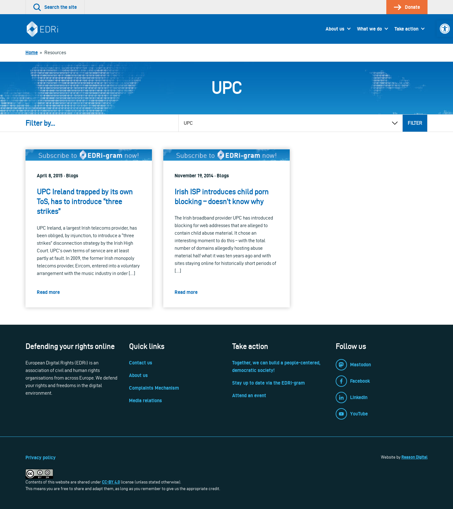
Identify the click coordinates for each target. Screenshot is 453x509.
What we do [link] (369, 28)
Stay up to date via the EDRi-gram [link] (268, 383)
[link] (445, 28)
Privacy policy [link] (40, 457)
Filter (415, 123)
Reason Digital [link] (414, 457)
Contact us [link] (140, 362)
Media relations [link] (145, 400)
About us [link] (335, 28)
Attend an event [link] (249, 395)
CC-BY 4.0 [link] (111, 481)
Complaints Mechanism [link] (154, 388)
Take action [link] (406, 28)
